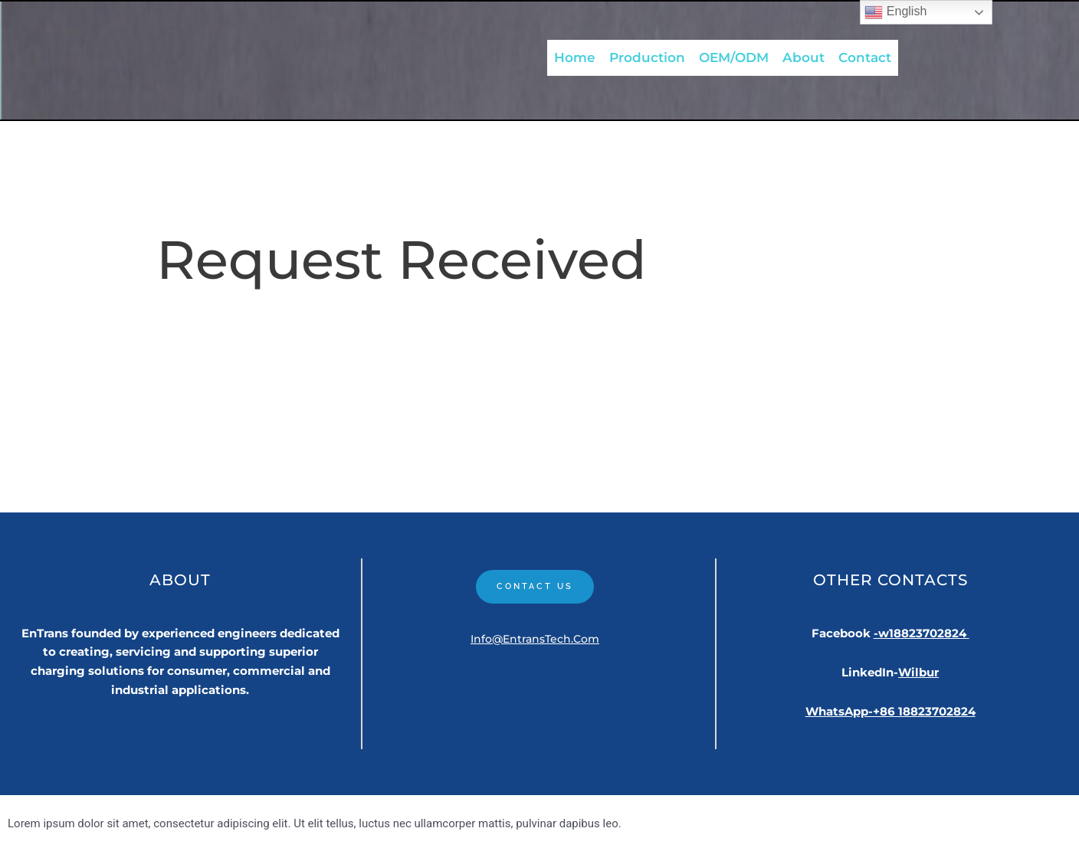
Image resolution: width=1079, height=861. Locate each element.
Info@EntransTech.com (535, 641)
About (803, 56)
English (895, 12)
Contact (864, 56)
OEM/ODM (734, 56)
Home (574, 56)
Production (647, 56)
